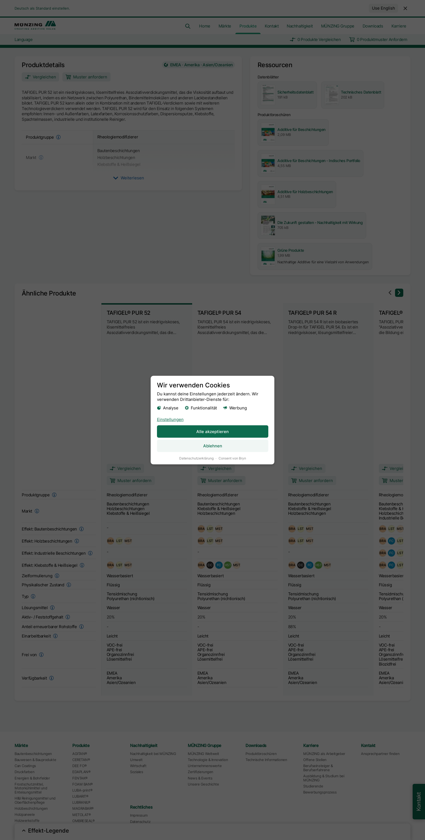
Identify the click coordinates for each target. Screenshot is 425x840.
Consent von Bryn (232, 458)
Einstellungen (170, 419)
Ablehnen (212, 445)
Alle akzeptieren (212, 431)
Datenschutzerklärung (196, 458)
